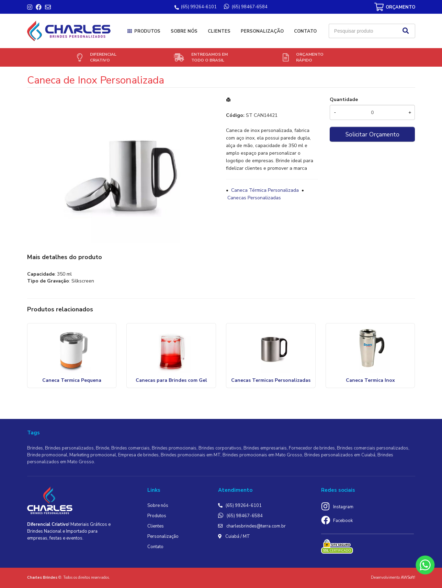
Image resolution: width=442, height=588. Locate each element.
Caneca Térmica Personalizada (265, 190)
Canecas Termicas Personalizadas (270, 380)
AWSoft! (408, 577)
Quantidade (344, 99)
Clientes (219, 31)
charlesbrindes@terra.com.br (256, 526)
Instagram (343, 507)
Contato (305, 31)
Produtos (147, 31)
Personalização (262, 31)
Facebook (343, 521)
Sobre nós (184, 31)
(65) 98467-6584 (245, 516)
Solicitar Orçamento (372, 134)
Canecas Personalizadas (254, 198)
